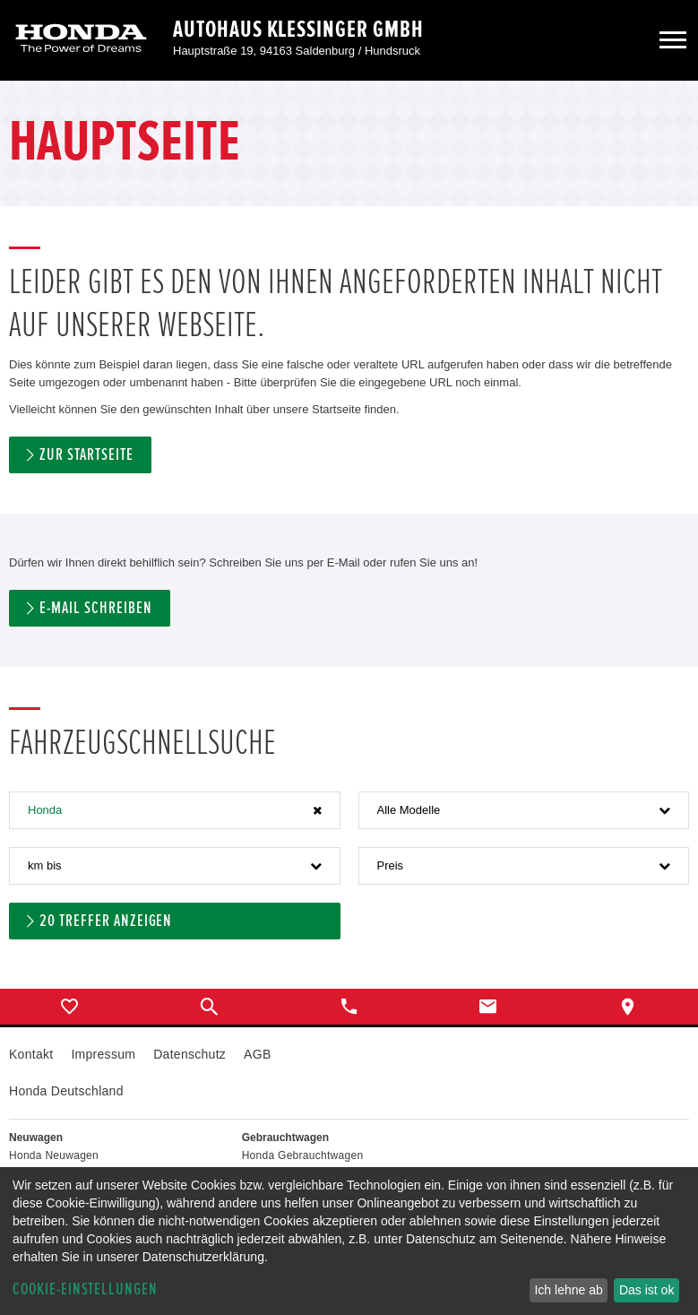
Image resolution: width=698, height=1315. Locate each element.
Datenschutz (189, 1054)
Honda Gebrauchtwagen (303, 1155)
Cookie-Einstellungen (85, 1289)
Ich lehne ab (568, 1290)
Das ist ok (646, 1290)
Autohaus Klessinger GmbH (298, 29)
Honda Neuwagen (54, 1155)
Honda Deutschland (66, 1091)
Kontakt (31, 1054)
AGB (257, 1054)
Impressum (103, 1054)
